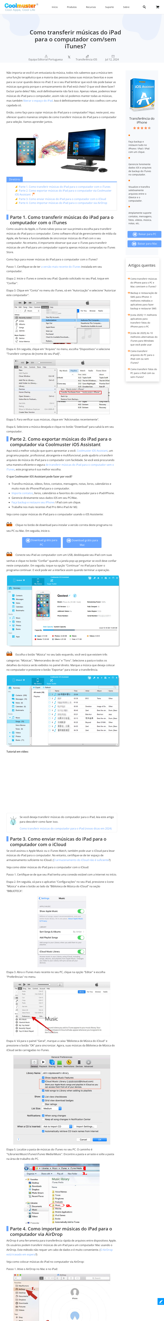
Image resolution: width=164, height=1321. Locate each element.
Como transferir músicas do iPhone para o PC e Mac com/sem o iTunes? (143, 282)
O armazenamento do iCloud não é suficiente (81, 860)
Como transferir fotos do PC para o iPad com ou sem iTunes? (143, 373)
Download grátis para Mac (82, 542)
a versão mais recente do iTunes (61, 266)
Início (55, 7)
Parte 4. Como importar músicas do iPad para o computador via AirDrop (63, 203)
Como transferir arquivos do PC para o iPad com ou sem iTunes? (142, 357)
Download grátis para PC (41, 542)
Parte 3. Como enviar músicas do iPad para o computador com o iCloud (62, 199)
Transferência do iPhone (141, 120)
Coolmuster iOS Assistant (92, 450)
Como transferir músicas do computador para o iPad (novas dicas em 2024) (66, 828)
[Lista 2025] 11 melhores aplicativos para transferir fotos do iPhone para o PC (143, 320)
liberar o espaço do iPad (38, 100)
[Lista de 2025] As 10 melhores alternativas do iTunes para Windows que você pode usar (143, 338)
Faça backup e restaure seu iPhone (33, 502)
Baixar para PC (144, 234)
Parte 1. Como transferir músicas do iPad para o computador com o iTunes (64, 187)
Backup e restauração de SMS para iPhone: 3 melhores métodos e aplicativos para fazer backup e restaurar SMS (143, 300)
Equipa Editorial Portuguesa (46, 59)
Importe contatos (22, 493)
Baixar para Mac (144, 243)
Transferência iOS (86, 59)
